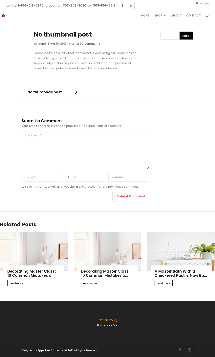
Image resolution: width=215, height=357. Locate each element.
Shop (158, 15)
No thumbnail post (45, 92)
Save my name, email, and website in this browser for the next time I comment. (82, 187)
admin (42, 44)
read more (16, 283)
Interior (74, 44)
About (176, 15)
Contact (193, 15)
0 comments (91, 44)
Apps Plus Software (50, 350)
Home (145, 15)
